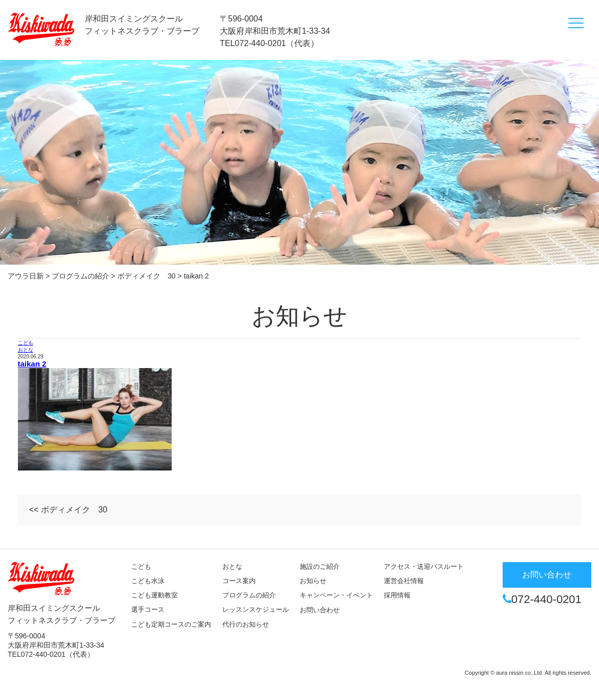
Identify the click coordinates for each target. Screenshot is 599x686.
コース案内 (239, 581)
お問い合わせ (320, 610)
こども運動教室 (154, 595)
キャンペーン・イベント (336, 595)
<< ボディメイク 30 (68, 509)
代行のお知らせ (245, 624)
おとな (25, 350)
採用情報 (397, 595)
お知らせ (313, 581)
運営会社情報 (404, 581)
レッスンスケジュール (255, 609)
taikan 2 (32, 363)
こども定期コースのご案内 (171, 624)
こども (25, 343)
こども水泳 (147, 581)
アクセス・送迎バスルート (424, 566)
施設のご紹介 (320, 566)
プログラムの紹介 (249, 595)
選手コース (147, 609)
